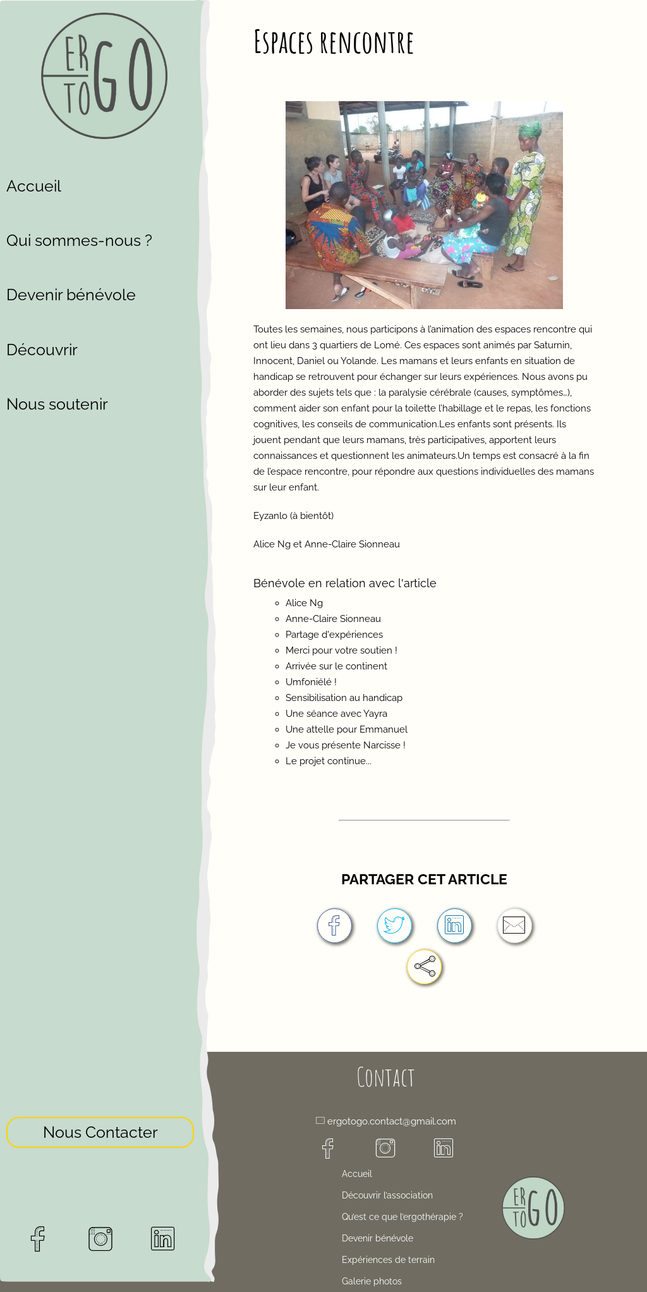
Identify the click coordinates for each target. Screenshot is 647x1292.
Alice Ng (304, 603)
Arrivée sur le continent (336, 666)
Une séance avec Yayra (336, 713)
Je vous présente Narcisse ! (346, 745)
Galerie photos (372, 1281)
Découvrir (42, 349)
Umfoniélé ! (311, 682)
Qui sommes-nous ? (79, 240)
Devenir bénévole (71, 294)
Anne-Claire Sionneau (333, 619)
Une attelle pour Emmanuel (347, 729)
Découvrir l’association (387, 1195)
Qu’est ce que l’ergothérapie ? (402, 1217)
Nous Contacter (100, 1084)
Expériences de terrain (388, 1260)
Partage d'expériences (334, 634)
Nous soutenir (57, 403)
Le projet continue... (329, 761)
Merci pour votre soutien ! (341, 650)
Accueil (33, 185)
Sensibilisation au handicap (344, 698)
